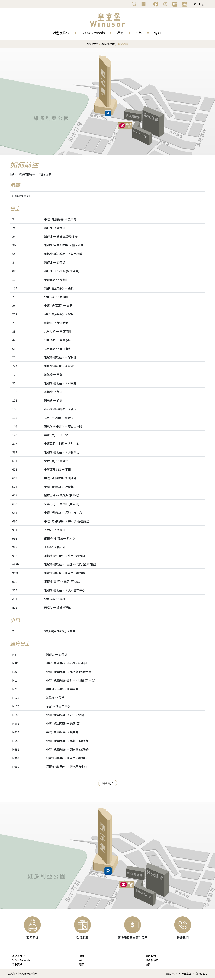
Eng (201, 4)
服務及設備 (107, 44)
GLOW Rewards (93, 32)
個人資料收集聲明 (28, 973)
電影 (157, 32)
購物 (120, 32)
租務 (148, 964)
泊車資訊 (107, 783)
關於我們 (92, 44)
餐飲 (138, 32)
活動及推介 (61, 32)
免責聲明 (12, 973)
